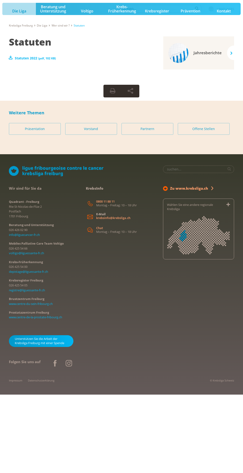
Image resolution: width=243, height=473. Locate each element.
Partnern (147, 207)
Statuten (30, 120)
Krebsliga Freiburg (21, 104)
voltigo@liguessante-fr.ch (26, 332)
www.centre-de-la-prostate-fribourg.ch (35, 396)
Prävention (190, 90)
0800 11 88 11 (105, 280)
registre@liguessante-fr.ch (27, 368)
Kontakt (224, 90)
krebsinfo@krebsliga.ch (113, 296)
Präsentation (35, 207)
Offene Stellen (203, 207)
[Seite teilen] (130, 169)
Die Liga (19, 90)
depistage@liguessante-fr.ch (28, 350)
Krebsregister (157, 90)
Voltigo (87, 90)
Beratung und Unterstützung (53, 87)
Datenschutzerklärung (41, 459)
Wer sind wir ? (61, 104)
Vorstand (91, 207)
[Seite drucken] (113, 169)
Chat (99, 307)
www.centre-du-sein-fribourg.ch (31, 382)
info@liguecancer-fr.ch (24, 313)
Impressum (15, 459)
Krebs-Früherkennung (122, 87)
